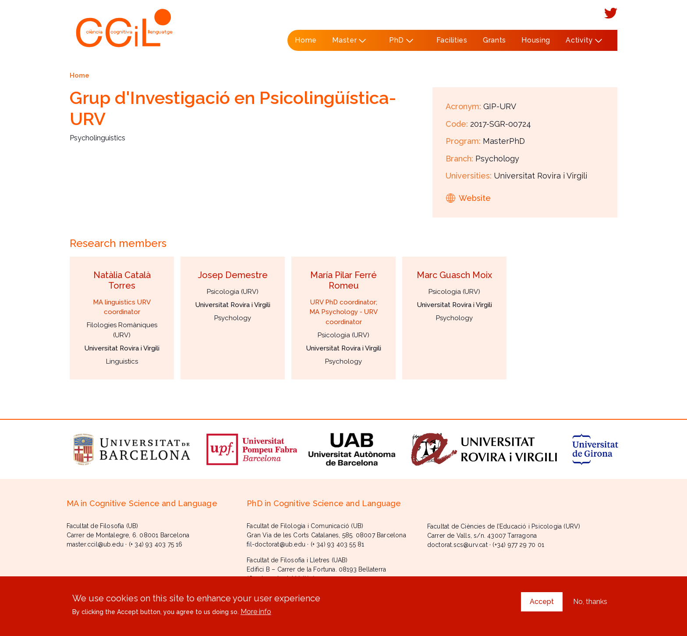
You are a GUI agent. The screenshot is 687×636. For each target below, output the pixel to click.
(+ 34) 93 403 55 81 (338, 544)
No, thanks (590, 601)
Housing (535, 40)
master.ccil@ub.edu (95, 544)
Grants (494, 40)
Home (306, 40)
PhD (398, 43)
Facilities (451, 40)
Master (347, 43)
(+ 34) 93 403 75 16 (156, 544)
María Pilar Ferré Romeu (343, 280)
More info (256, 611)
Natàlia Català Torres (122, 280)
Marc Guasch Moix (454, 275)
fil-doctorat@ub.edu (276, 544)
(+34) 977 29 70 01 (518, 544)
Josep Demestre (233, 275)
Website (475, 198)
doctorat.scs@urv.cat (457, 544)
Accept (542, 601)
